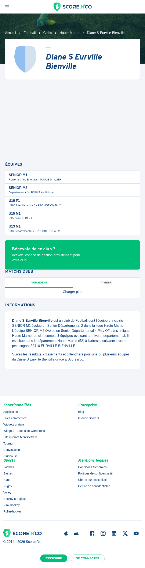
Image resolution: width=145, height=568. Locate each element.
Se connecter (87, 558)
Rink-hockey (11, 505)
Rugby (7, 486)
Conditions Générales (92, 467)
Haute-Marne (69, 33)
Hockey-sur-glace (14, 498)
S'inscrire (53, 558)
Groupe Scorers (88, 418)
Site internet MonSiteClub (20, 437)
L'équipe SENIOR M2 (28, 330)
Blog (81, 411)
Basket (7, 473)
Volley (7, 492)
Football (30, 33)
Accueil (10, 33)
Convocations (12, 449)
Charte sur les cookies (93, 479)
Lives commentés (14, 418)
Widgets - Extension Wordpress (24, 430)
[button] (72, 292)
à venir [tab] (106, 282)
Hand (6, 479)
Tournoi (8, 443)
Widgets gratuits (14, 424)
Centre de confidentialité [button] (94, 486)
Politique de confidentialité (95, 473)
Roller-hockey (12, 511)
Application (10, 411)
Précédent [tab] (38, 282)
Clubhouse (10, 456)
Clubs (47, 33)
